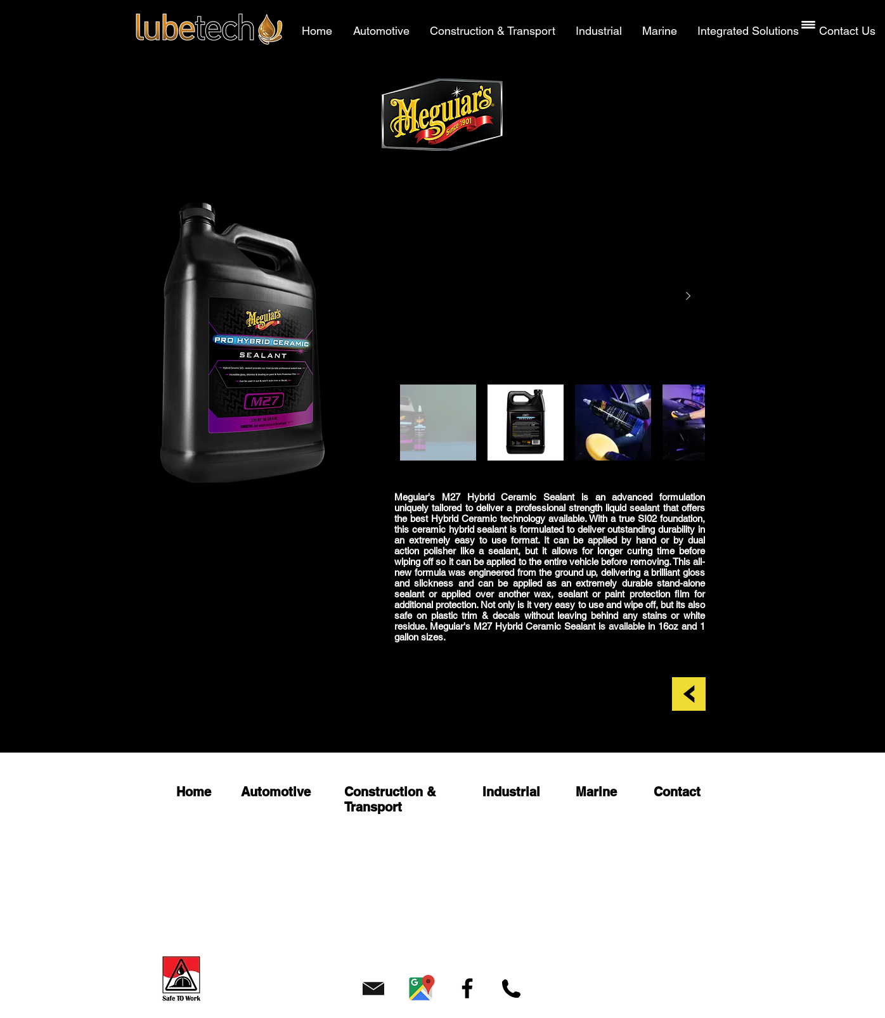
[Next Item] (687, 296)
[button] (808, 25)
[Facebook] (467, 988)
